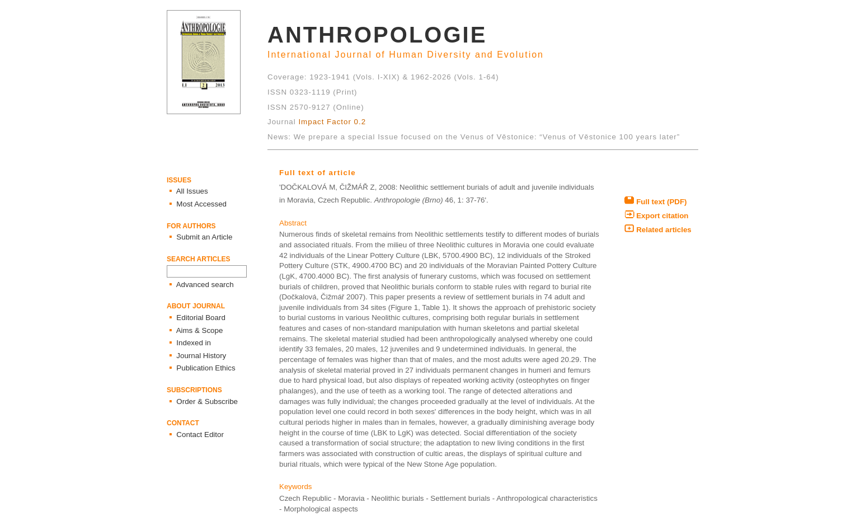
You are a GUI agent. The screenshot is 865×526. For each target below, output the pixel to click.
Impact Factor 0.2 (332, 122)
